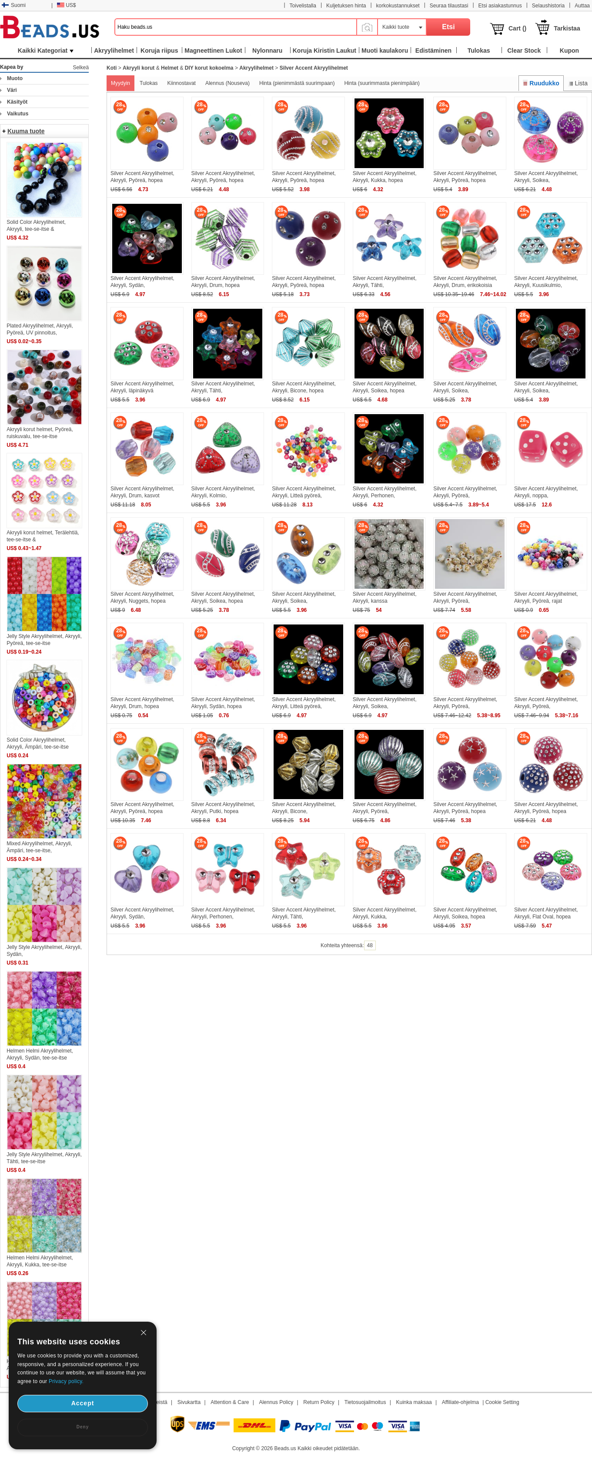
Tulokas (149, 83)
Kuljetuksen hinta (346, 6)
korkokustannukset (398, 6)
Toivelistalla (303, 6)
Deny (83, 1426)
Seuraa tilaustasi (449, 6)
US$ (66, 5)
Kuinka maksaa (414, 1402)
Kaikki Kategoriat (46, 50)
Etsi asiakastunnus (500, 6)
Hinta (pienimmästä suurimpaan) (296, 83)
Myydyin (120, 83)
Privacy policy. (66, 1381)
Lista (578, 83)
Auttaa (582, 6)
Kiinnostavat (181, 83)
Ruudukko (541, 83)
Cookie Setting (502, 1402)
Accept (82, 1403)
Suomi (14, 5)
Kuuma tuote (26, 131)
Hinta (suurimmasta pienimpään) (381, 83)
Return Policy (318, 1402)
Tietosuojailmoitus (365, 1402)
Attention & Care (230, 1402)
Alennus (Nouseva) (227, 83)
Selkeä (81, 67)
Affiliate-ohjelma (460, 1402)
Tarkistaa (567, 28)
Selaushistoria (548, 6)
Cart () (517, 28)
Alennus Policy (276, 1402)
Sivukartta (189, 1402)
